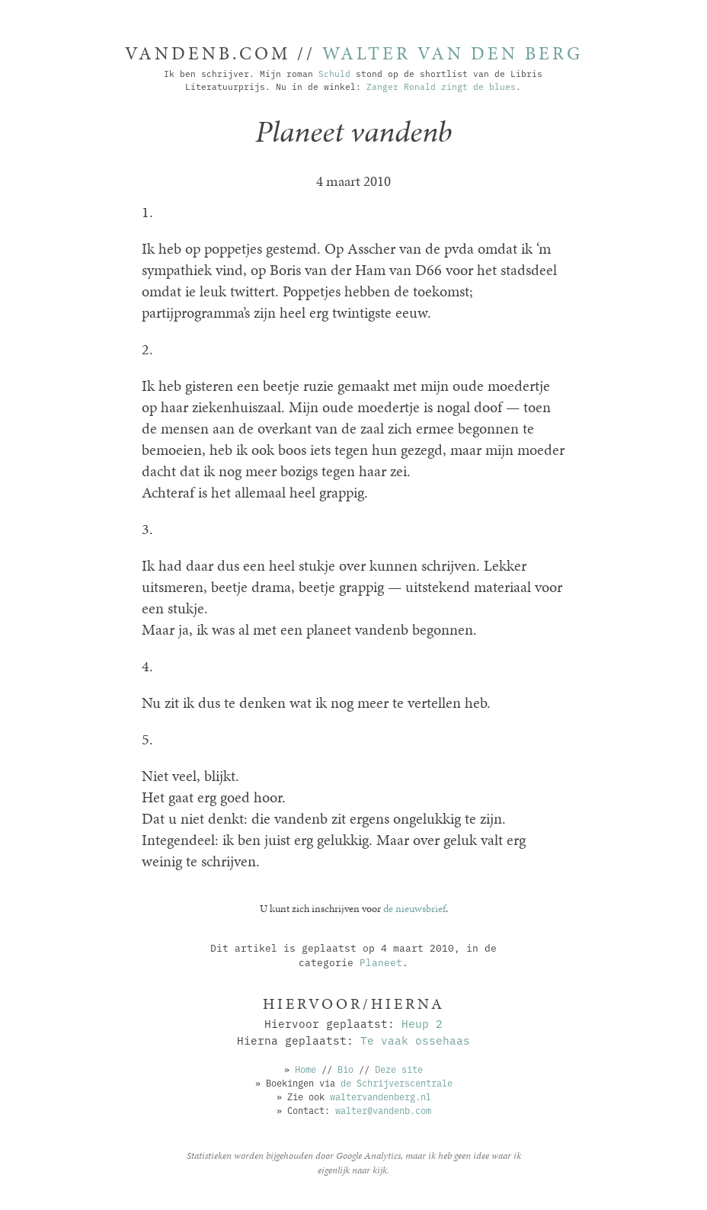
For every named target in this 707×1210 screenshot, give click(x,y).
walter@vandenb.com (383, 1109)
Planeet (381, 961)
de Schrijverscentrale (397, 1082)
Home (305, 1068)
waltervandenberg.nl (380, 1096)
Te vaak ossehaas (415, 1040)
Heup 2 (422, 1023)
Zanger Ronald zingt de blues (441, 86)
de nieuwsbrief (414, 908)
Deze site (399, 1068)
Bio (346, 1068)
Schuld (334, 73)
